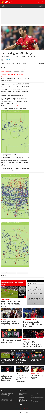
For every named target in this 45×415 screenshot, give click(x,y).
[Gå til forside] (6, 2)
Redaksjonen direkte (23, 395)
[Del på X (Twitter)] (41, 63)
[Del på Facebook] (39, 63)
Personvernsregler (18, 408)
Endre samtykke (27, 408)
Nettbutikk (40, 6)
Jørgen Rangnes (8, 395)
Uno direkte (21, 397)
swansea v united (11, 273)
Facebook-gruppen (23, 400)
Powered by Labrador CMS (22, 412)
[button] (43, 350)
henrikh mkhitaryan (22, 273)
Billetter (22, 6)
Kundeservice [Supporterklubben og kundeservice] (21, 394)
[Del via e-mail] (43, 63)
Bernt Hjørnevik (8, 394)
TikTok (21, 404)
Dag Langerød (10, 393)
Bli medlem (3, 6)
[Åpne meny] (43, 2)
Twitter (21, 399)
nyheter (3, 273)
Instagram (22, 401)
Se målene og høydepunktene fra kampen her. (16, 105)
